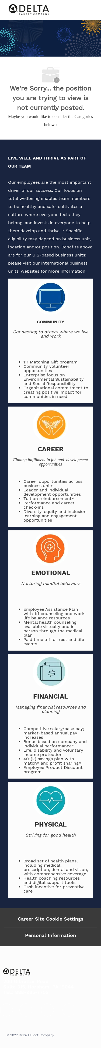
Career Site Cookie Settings (50, 919)
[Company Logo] (29, 9)
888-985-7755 (31, 992)
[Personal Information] (50, 935)
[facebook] (6, 1010)
